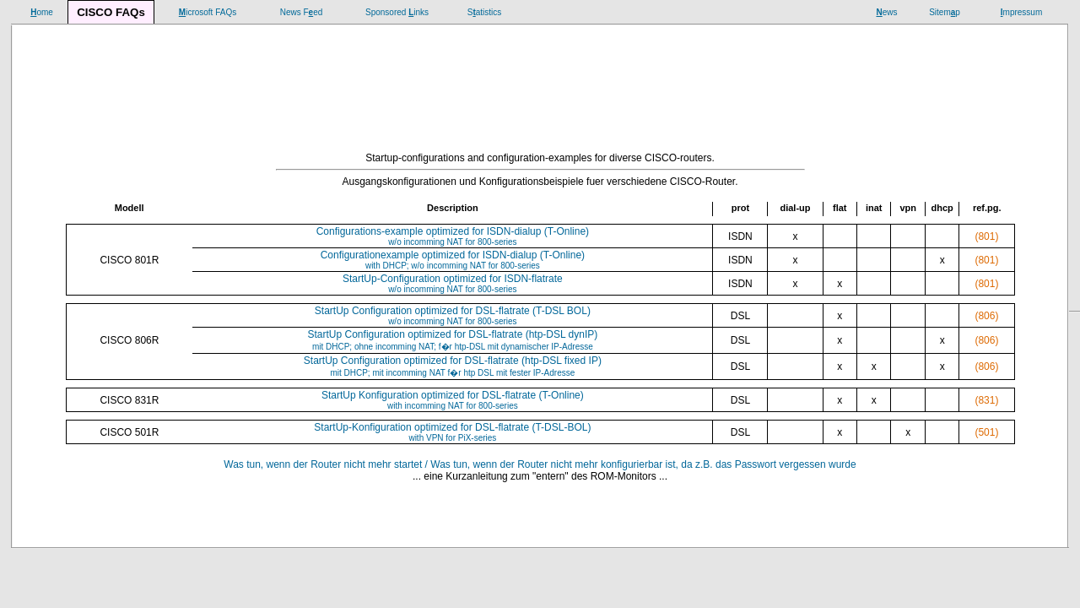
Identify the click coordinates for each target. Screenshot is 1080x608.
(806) (986, 316)
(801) (986, 236)
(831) (986, 400)
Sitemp (944, 12)
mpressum (1021, 12)
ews (886, 12)
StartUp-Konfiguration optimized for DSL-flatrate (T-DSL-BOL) (452, 431)
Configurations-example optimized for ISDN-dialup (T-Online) (452, 236)
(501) (986, 432)
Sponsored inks (397, 12)
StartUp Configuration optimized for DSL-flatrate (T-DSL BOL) (453, 315)
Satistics (484, 12)
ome (41, 12)
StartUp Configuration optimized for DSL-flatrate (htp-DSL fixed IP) (453, 366)
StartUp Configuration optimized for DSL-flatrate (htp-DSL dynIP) (453, 339)
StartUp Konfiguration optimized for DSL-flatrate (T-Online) (452, 399)
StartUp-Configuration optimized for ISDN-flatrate (453, 283)
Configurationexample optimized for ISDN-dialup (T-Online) (453, 259)
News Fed (301, 12)
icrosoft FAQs (207, 12)
